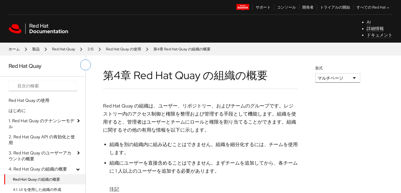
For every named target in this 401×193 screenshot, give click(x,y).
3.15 (90, 49)
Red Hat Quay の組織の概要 (36, 179)
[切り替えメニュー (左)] (85, 65)
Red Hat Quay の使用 (123, 49)
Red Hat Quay (63, 49)
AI (369, 22)
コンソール (286, 7)
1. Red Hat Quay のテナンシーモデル (41, 123)
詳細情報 (375, 28)
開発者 (308, 7)
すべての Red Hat (373, 7)
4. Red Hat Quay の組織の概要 (38, 169)
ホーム (14, 49)
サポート (263, 7)
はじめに (17, 110)
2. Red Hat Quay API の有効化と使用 (42, 140)
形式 (319, 68)
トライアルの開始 (335, 7)
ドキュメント (379, 35)
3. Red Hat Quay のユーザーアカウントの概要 (40, 156)
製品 (36, 49)
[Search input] (43, 86)
